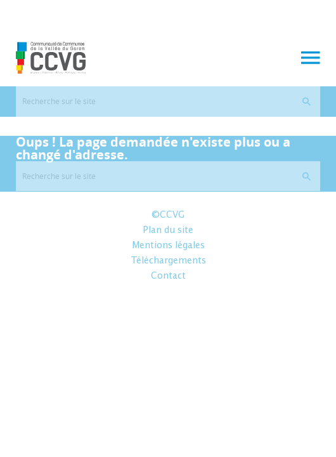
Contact (168, 276)
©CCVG (168, 215)
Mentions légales (168, 245)
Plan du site (168, 230)
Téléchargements (168, 260)
